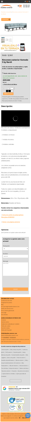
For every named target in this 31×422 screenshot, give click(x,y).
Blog (2, 304)
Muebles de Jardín (6, 12)
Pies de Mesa (4, 368)
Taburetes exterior (5, 371)
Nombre (5, 254)
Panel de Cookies (5, 328)
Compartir (5, 19)
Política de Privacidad (6, 330)
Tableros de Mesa (23, 368)
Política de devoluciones (7, 308)
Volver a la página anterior (11, 222)
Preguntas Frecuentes (6, 302)
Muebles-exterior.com (11, 333)
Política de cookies (5, 326)
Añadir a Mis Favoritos (9, 73)
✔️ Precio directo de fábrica (10, 84)
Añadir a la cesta (8, 93)
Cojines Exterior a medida (8, 373)
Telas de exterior (21, 357)
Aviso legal (3, 312)
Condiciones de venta (6, 300)
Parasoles (14, 371)
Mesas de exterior (13, 368)
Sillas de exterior (19, 360)
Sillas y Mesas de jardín (15, 349)
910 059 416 (26, 5)
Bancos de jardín (11, 357)
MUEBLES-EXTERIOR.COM (14, 318)
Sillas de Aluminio (13, 365)
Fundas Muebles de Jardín (18, 355)
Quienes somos (5, 322)
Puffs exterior (8, 352)
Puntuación (6, 246)
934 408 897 (26, 7)
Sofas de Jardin (5, 349)
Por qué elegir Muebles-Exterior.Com (10, 306)
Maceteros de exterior (23, 371)
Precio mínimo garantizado (7, 310)
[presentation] (15, 282)
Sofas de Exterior (23, 365)
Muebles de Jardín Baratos (7, 360)
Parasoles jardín (17, 352)
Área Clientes (4, 314)
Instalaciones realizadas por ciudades (10, 324)
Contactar (3, 320)
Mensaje (5, 261)
